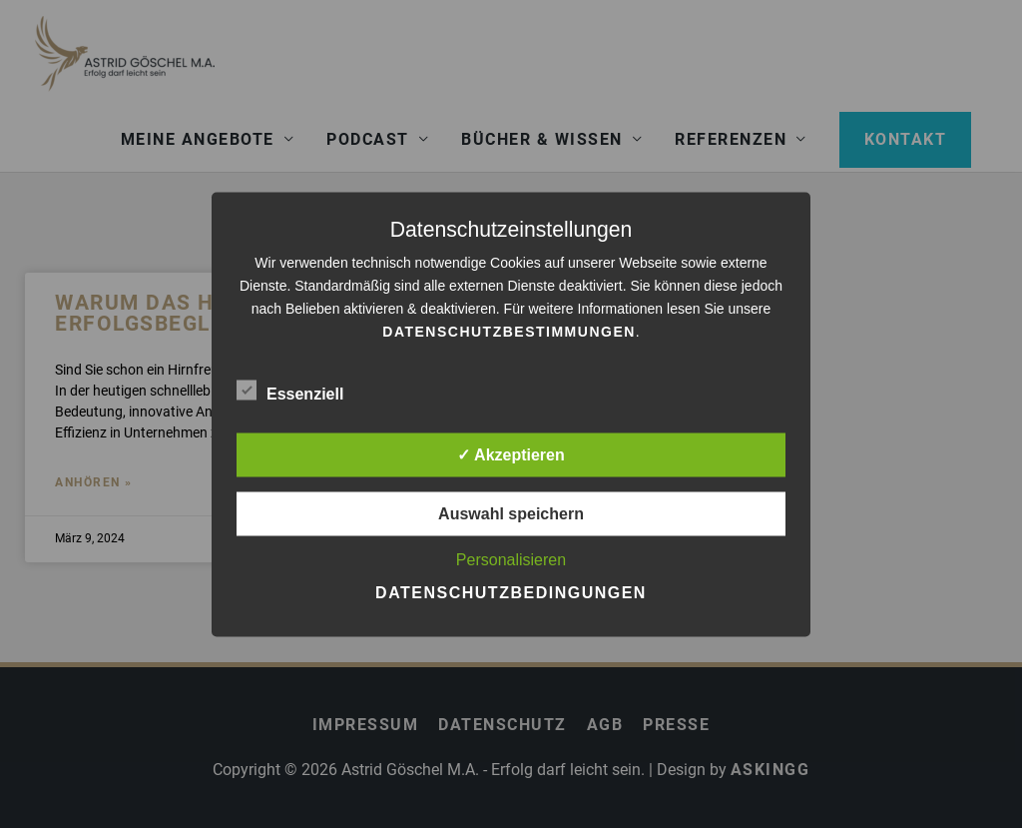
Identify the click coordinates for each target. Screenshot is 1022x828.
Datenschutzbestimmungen (509, 331)
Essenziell (290, 390)
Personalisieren (511, 558)
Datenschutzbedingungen (511, 591)
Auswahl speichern (511, 512)
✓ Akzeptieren (511, 453)
